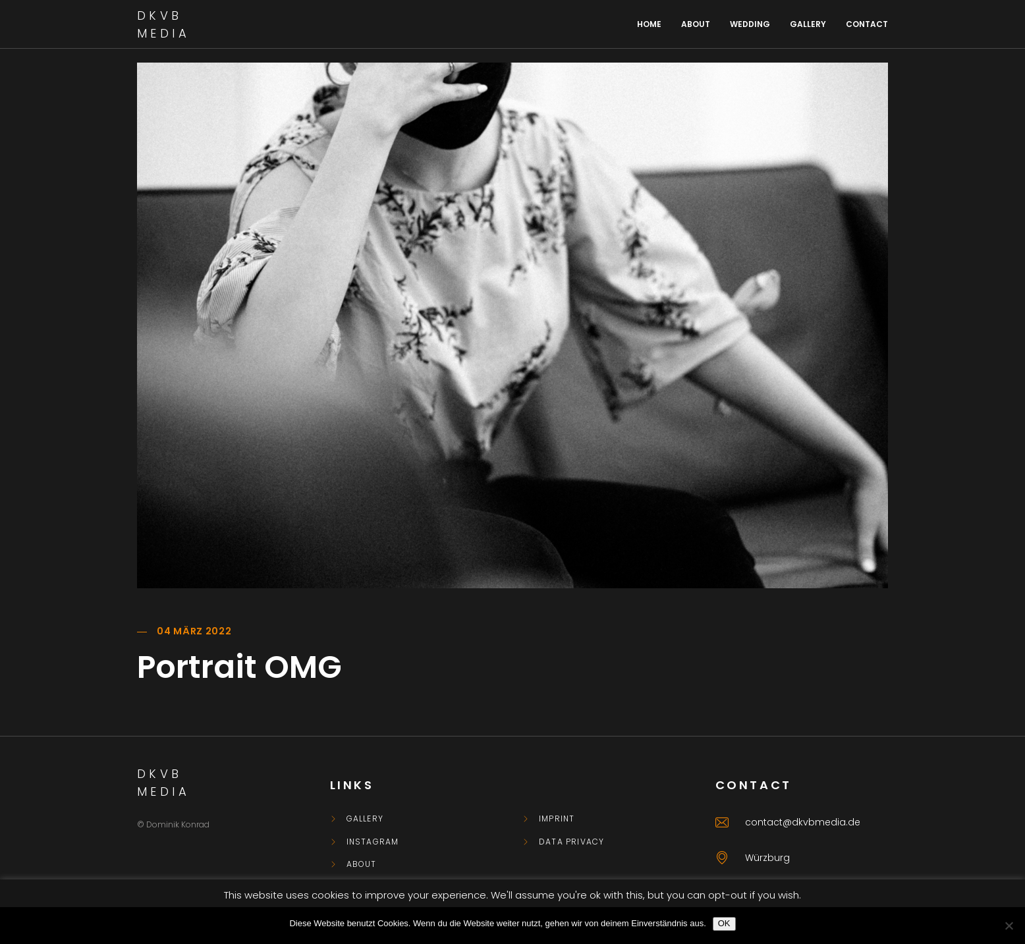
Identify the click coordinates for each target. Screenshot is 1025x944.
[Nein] (1008, 925)
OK (724, 923)
